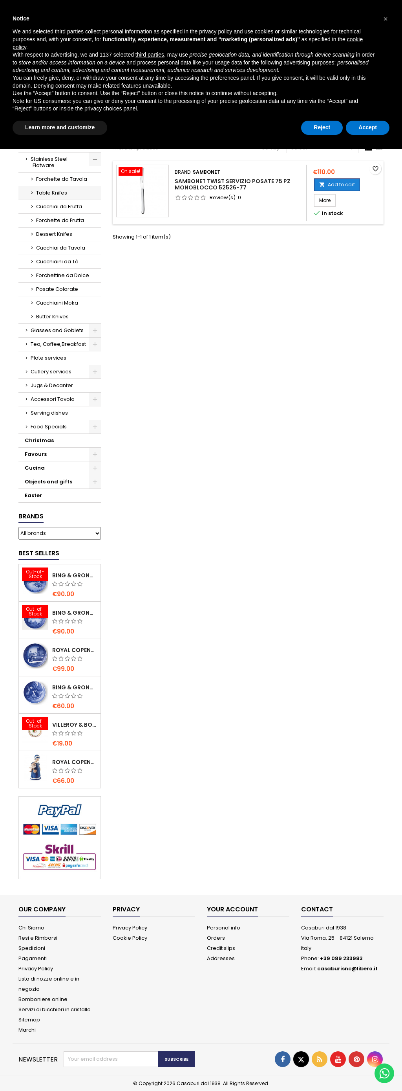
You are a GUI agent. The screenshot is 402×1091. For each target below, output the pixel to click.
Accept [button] (367, 127)
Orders (216, 938)
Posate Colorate (57, 289)
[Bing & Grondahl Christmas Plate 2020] (35, 575)
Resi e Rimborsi (37, 938)
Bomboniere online (43, 999)
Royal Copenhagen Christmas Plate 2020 (74, 650)
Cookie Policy (130, 938)
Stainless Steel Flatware (49, 162)
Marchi (27, 1030)
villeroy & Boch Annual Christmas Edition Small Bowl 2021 (74, 725)
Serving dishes (49, 413)
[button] (385, 19)
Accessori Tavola (53, 399)
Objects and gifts (48, 481)
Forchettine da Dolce (62, 275)
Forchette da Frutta (60, 220)
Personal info (223, 927)
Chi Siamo (31, 927)
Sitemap (29, 1019)
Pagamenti (32, 958)
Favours (36, 454)
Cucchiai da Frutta (59, 206)
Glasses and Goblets (57, 330)
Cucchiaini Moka (57, 303)
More (327, 200)
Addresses (221, 958)
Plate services (48, 358)
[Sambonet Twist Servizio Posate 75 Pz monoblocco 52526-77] (142, 172)
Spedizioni (31, 948)
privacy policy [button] (215, 31)
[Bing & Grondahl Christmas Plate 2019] (35, 612)
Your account (232, 909)
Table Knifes (51, 193)
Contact (317, 909)
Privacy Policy (35, 968)
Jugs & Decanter (52, 385)
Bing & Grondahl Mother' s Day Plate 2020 (74, 687)
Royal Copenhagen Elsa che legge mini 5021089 (74, 762)
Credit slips (221, 948)
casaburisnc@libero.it (347, 968)
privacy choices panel (110, 108)
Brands (31, 516)
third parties (149, 54)
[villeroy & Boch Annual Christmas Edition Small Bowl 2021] (35, 724)
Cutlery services (51, 371)
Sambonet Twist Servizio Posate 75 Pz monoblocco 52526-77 (233, 184)
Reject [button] (322, 127)
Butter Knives (52, 316)
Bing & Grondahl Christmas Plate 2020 (74, 575)
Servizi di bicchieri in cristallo (54, 1009)
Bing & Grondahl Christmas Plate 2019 (74, 613)
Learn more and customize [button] (60, 127)
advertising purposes (308, 62)
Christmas (39, 440)
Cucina (35, 468)
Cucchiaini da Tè (57, 261)
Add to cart (337, 184)
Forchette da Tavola (61, 179)
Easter (33, 495)
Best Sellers (38, 553)
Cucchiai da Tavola (60, 248)
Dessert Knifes (54, 234)
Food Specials (49, 426)
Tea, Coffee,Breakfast (58, 344)
